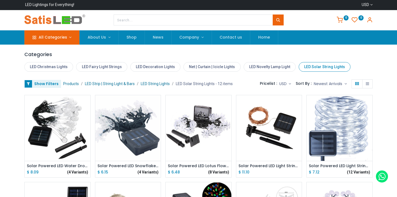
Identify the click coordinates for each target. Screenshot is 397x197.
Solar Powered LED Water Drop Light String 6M (57, 166)
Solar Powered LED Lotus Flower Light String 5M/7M (198, 166)
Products (71, 84)
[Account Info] (370, 20)
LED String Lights (155, 84)
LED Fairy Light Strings (102, 67)
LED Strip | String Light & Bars (110, 84)
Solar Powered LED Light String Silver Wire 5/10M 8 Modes (339, 166)
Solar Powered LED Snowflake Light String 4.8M (128, 166)
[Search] (278, 20)
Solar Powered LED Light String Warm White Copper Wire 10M (269, 166)
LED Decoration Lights (155, 67)
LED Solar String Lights (324, 67)
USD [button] (283, 83)
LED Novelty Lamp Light (269, 67)
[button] (330, 84)
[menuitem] (132, 37)
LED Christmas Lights (49, 67)
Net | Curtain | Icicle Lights (212, 67)
